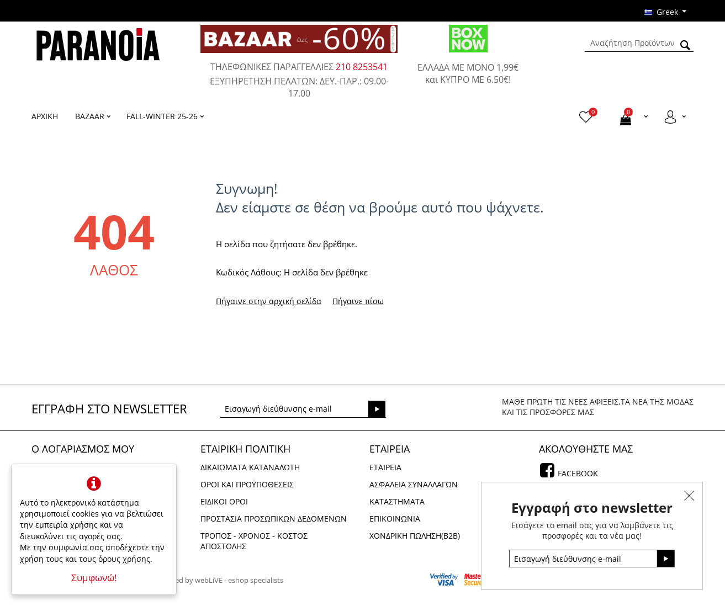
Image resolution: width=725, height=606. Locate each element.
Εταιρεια (385, 467)
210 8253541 (362, 67)
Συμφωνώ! (94, 577)
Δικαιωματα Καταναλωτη (250, 467)
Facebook (576, 473)
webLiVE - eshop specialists (239, 580)
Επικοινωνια (394, 518)
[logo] (97, 44)
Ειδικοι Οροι (224, 501)
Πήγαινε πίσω (358, 301)
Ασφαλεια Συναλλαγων (413, 484)
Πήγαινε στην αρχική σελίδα (268, 301)
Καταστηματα (397, 501)
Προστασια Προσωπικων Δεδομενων (273, 518)
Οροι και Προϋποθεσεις (247, 484)
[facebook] (547, 473)
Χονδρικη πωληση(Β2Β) (414, 535)
